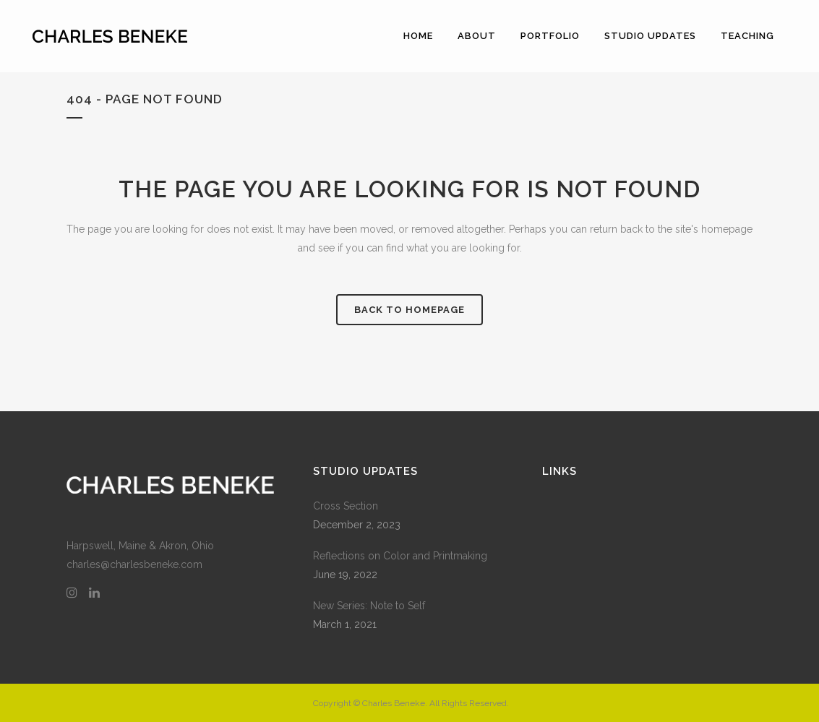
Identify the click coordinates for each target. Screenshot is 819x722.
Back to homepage (409, 309)
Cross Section (345, 506)
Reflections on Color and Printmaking (400, 556)
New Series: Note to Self (369, 605)
